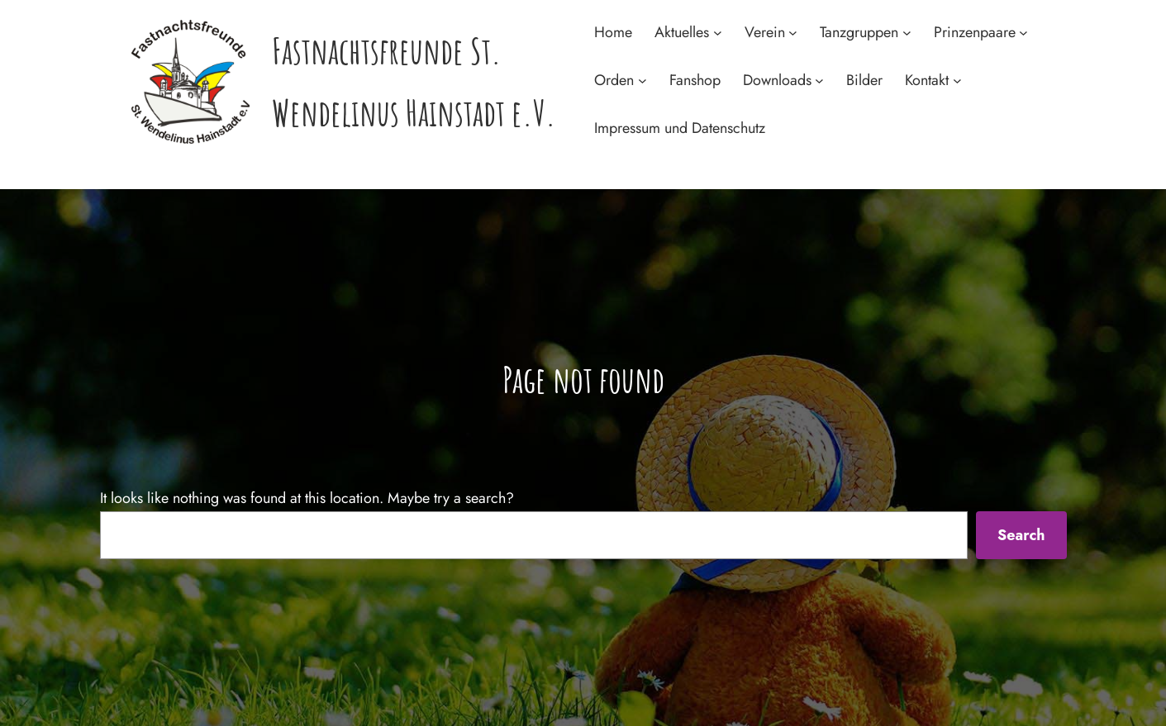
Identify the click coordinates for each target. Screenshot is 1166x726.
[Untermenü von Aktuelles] (717, 32)
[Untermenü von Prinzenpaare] (1023, 32)
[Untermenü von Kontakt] (957, 80)
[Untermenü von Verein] (792, 32)
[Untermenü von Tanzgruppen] (906, 32)
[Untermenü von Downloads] (819, 80)
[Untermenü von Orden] (642, 80)
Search (1021, 535)
